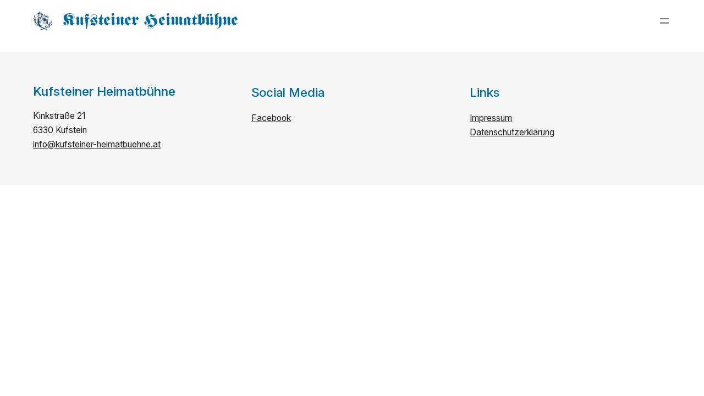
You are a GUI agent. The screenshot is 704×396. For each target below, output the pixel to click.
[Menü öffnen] (664, 21)
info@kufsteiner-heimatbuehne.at (97, 144)
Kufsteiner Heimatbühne (150, 20)
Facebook (271, 118)
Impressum (491, 118)
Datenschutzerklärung (512, 132)
